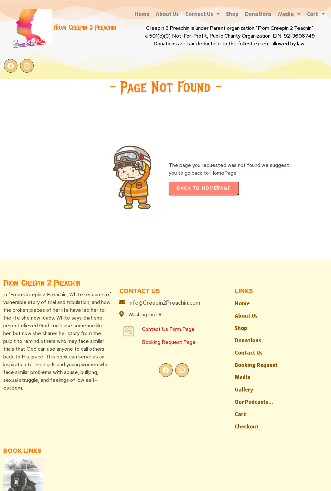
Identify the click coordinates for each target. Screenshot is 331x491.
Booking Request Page (129, 330)
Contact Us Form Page (129, 317)
